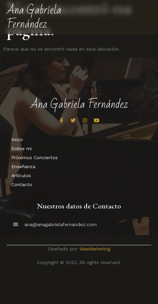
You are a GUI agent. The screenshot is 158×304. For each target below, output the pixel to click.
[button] (115, 15)
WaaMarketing (94, 248)
